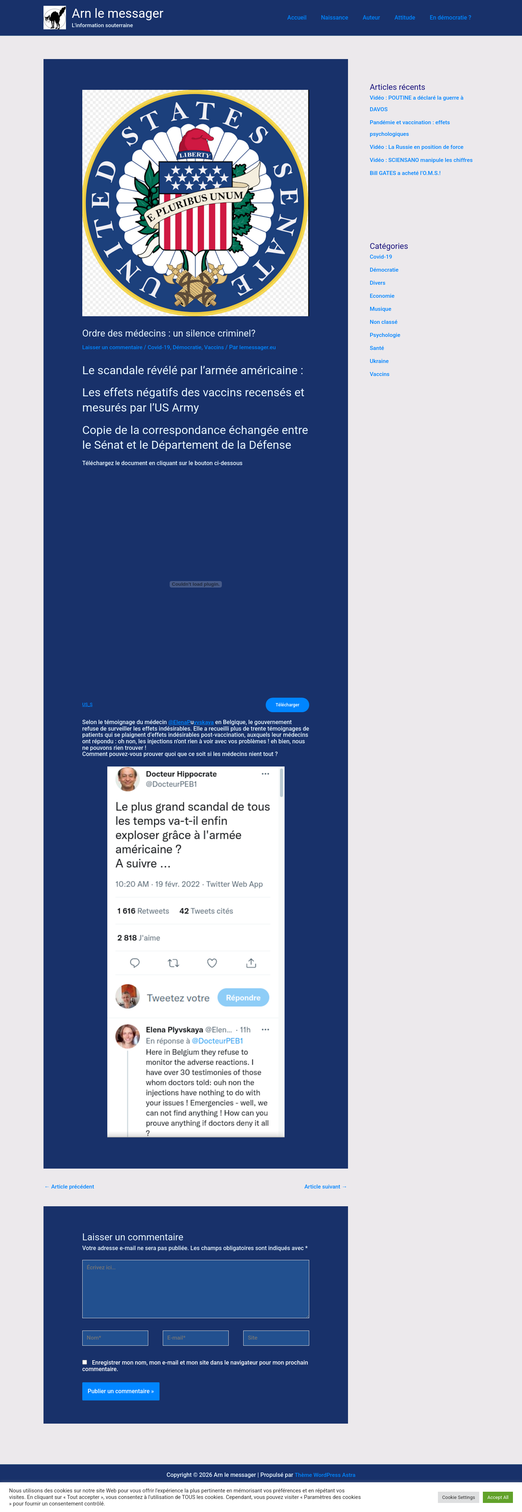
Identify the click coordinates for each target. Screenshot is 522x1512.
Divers (378, 282)
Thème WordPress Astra (325, 1478)
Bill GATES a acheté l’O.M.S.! (406, 173)
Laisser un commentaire (113, 347)
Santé (377, 347)
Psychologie (385, 334)
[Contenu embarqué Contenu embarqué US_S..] (196, 584)
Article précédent (70, 1187)
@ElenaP (179, 723)
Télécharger (286, 705)
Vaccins (218, 347)
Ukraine (379, 361)
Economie (382, 295)
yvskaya (205, 723)
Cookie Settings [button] (458, 1497)
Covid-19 (161, 347)
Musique (381, 308)
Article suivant (325, 1187)
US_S (87, 705)
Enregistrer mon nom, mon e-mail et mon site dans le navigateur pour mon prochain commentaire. (195, 1370)
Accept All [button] (498, 1497)
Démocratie (191, 347)
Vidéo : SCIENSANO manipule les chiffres (423, 159)
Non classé (384, 321)
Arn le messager (117, 13)
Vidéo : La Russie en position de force (418, 146)
